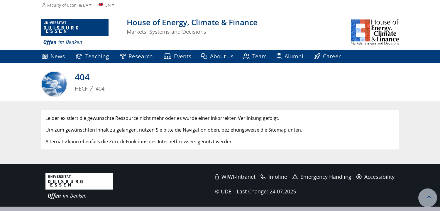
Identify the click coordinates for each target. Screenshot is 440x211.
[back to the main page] (375, 32)
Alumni (290, 56)
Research (136, 56)
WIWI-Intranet (235, 176)
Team (255, 56)
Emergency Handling (321, 176)
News (53, 56)
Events (177, 56)
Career (327, 56)
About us (217, 56)
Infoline (273, 176)
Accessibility (375, 176)
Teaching (92, 56)
